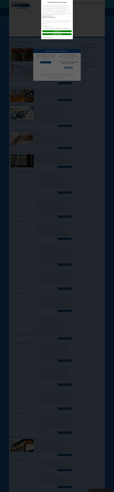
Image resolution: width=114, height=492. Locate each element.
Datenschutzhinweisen (47, 16)
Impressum (50, 37)
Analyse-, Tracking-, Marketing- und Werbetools (55, 28)
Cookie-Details (45, 37)
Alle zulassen (57, 31)
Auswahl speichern (57, 34)
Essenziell (45, 26)
